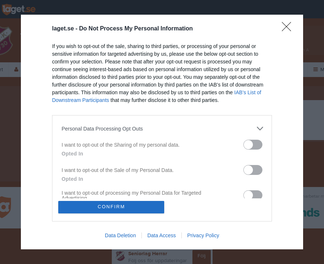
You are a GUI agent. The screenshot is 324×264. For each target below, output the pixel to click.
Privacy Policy (203, 235)
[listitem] (162, 128)
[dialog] (162, 132)
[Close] (289, 29)
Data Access (161, 235)
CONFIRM (111, 207)
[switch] (252, 145)
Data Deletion (120, 235)
